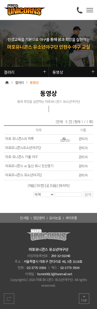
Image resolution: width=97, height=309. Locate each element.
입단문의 (39, 217)
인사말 (24, 217)
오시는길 (55, 217)
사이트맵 (71, 217)
